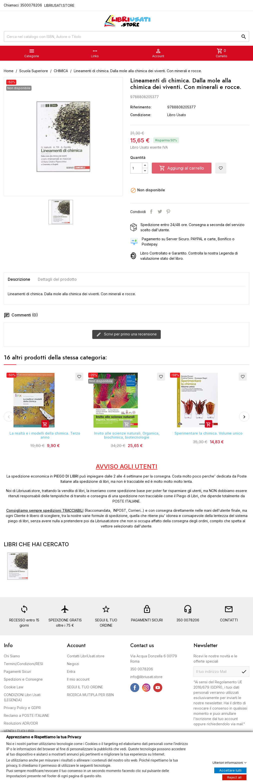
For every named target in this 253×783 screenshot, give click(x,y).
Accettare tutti (230, 770)
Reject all (234, 777)
